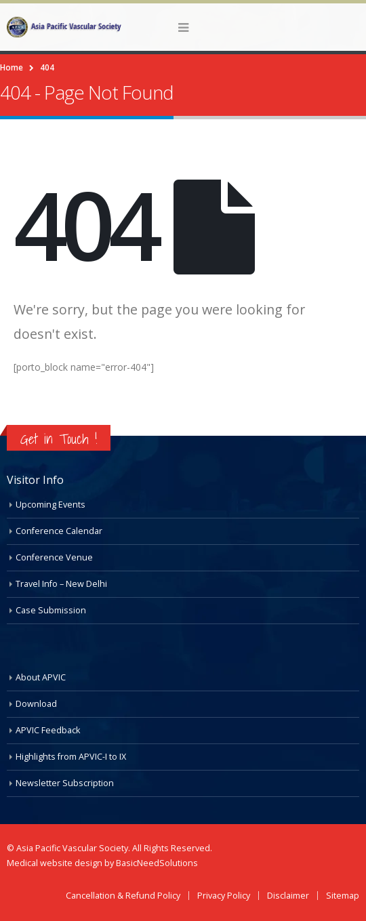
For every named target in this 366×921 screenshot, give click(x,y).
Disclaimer (288, 895)
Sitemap (342, 895)
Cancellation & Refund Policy (123, 895)
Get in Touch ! (58, 439)
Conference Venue (54, 557)
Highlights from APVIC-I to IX (71, 756)
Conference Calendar (59, 531)
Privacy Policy (223, 895)
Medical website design (55, 863)
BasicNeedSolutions (157, 863)
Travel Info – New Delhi (61, 584)
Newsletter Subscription (65, 783)
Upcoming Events (50, 504)
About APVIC (41, 677)
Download (36, 704)
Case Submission (51, 610)
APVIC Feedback (48, 730)
